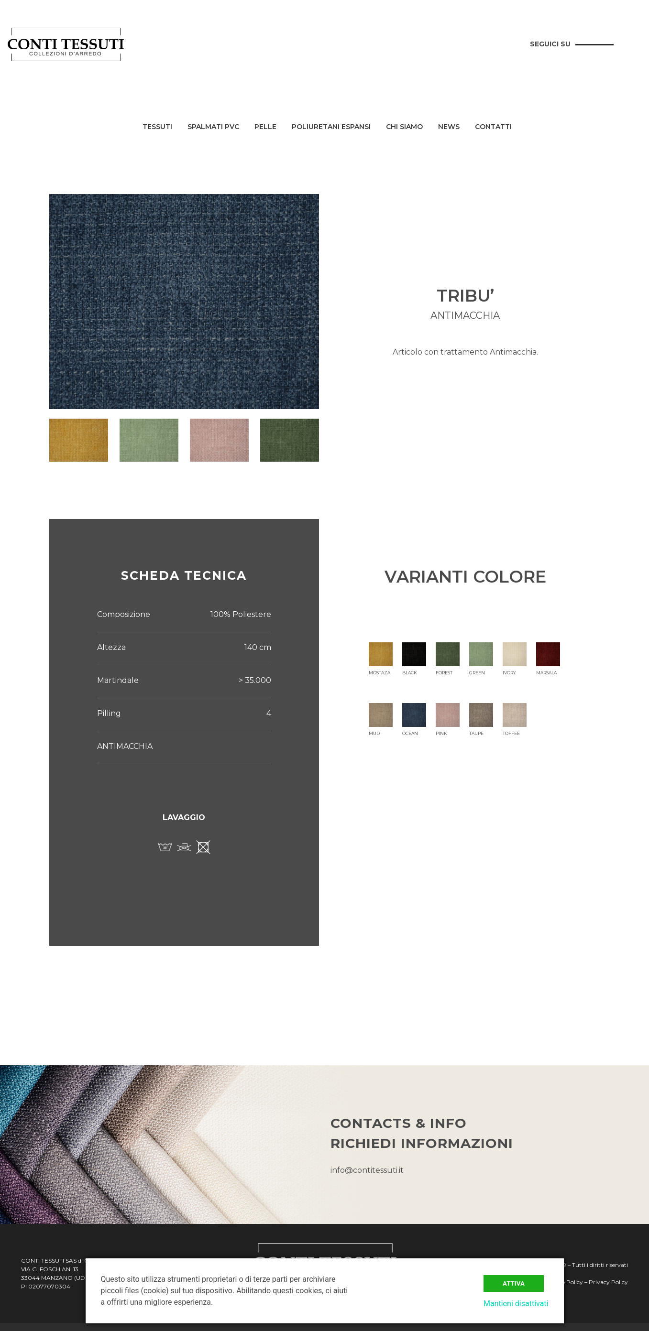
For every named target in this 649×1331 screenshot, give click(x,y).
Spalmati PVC (213, 127)
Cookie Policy (564, 1282)
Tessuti (157, 127)
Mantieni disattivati (516, 1303)
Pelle (265, 127)
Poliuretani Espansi (331, 127)
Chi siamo (404, 127)
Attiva (514, 1283)
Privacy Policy (608, 1282)
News (449, 127)
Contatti (493, 127)
